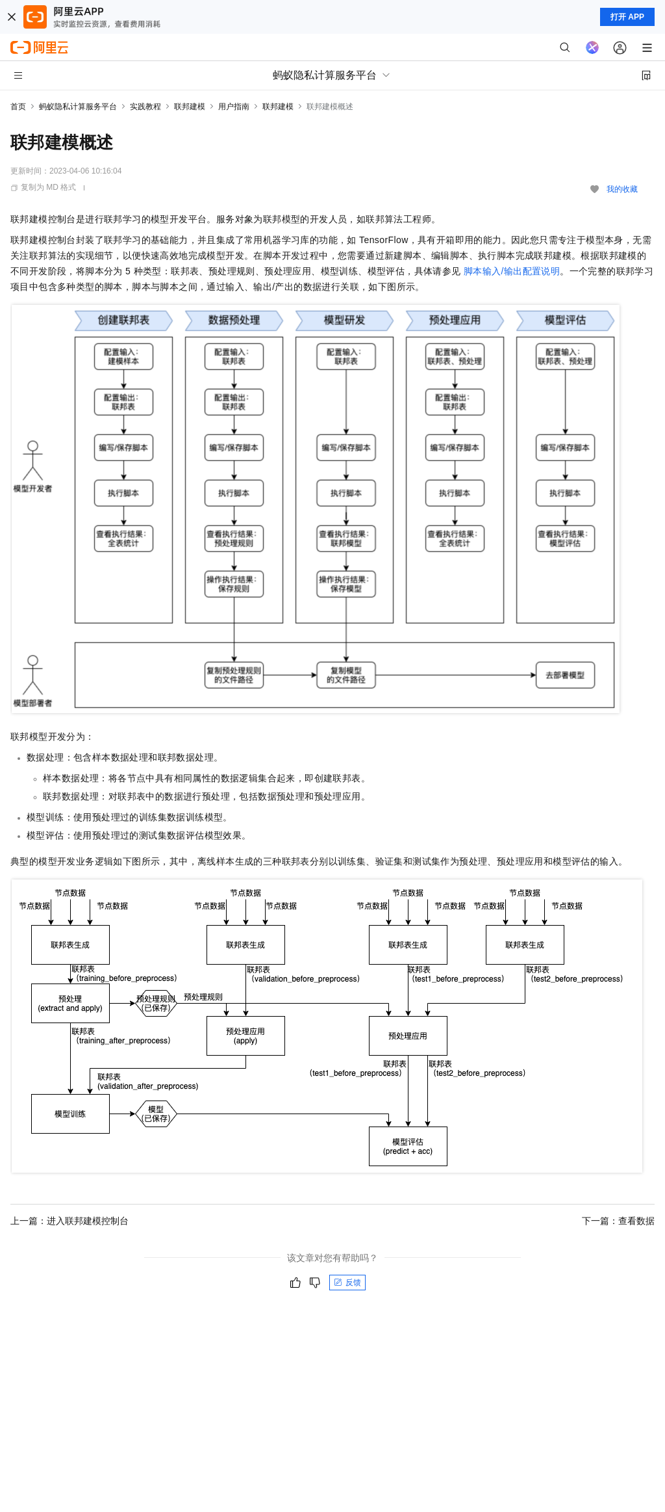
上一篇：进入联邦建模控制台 (69, 1221)
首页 (18, 106)
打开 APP (627, 16)
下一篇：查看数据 (618, 1221)
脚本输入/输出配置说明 (512, 271)
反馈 (347, 1282)
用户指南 (233, 106)
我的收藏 (622, 189)
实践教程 (145, 106)
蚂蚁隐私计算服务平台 (78, 106)
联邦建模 (189, 106)
